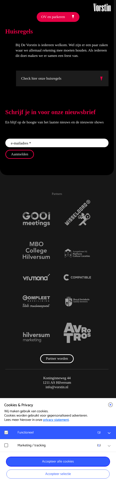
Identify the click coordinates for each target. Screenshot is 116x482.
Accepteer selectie (58, 474)
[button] (110, 404)
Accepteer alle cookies (58, 461)
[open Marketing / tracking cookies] (109, 446)
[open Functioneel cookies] (109, 433)
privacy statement (56, 420)
